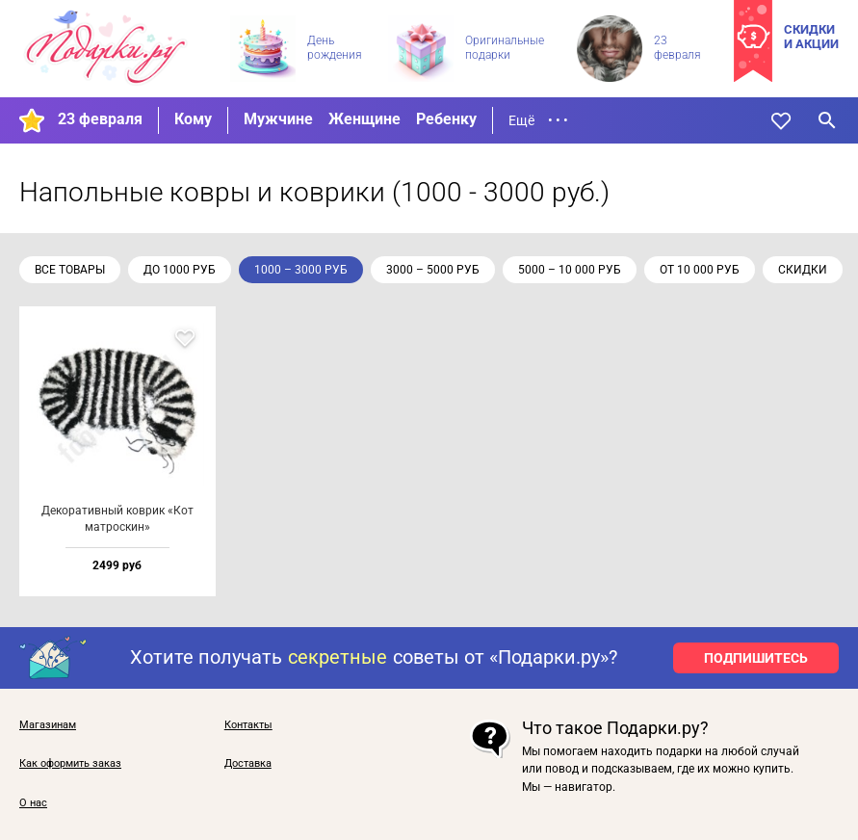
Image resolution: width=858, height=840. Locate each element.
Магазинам (47, 725)
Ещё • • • (538, 120)
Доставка (248, 764)
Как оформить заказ (70, 764)
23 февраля (100, 119)
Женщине (364, 119)
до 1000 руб (179, 269)
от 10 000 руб (700, 269)
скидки (802, 269)
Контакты (248, 725)
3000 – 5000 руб (433, 269)
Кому (193, 119)
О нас (33, 803)
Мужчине (278, 119)
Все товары (70, 269)
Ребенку (446, 119)
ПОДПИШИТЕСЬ (756, 658)
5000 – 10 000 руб (569, 269)
